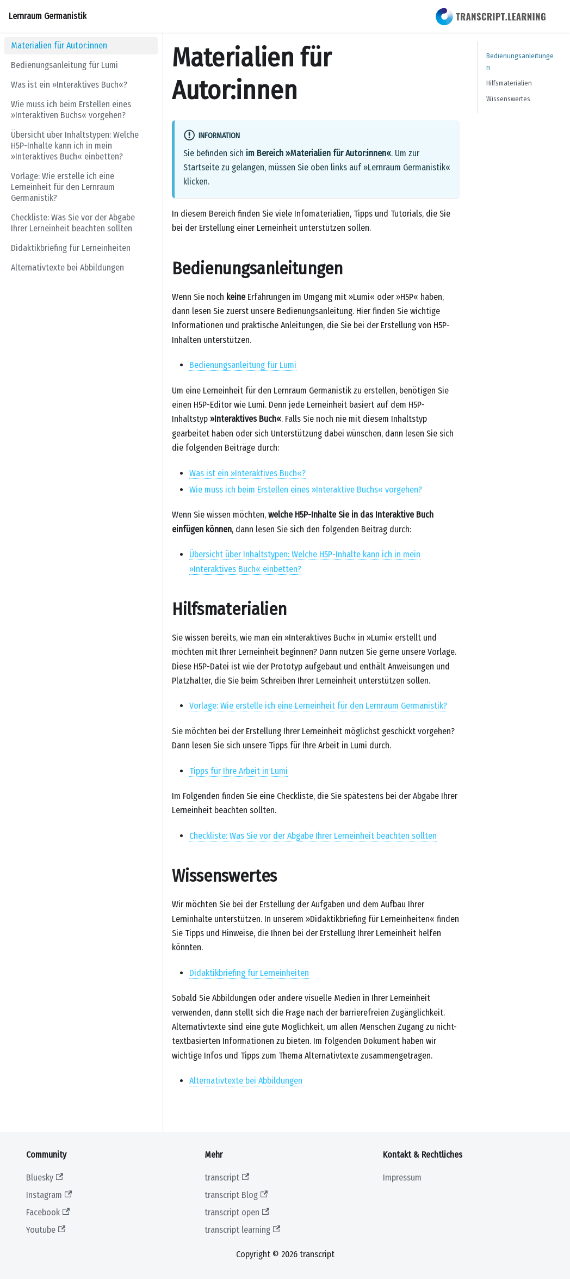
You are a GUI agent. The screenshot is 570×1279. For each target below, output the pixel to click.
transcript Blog (236, 1195)
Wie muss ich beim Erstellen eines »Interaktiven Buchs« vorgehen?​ (71, 109)
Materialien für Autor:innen (59, 45)
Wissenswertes (508, 99)
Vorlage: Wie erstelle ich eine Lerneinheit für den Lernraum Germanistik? (63, 187)
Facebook (48, 1212)
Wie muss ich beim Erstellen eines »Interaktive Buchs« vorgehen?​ (305, 489)
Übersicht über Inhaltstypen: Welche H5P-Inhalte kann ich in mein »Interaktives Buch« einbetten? (75, 146)
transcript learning (242, 1230)
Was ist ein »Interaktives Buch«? (69, 84)
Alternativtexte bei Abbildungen (67, 267)
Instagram (49, 1195)
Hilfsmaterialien (509, 83)
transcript (227, 1177)
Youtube (45, 1230)
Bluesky (44, 1177)
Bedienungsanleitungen (520, 61)
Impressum (402, 1177)
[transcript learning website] (491, 16)
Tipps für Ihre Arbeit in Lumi (238, 771)
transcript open (237, 1212)
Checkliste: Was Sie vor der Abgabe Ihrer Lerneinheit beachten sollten (73, 222)
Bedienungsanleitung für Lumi (64, 65)
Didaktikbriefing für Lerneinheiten (71, 248)
